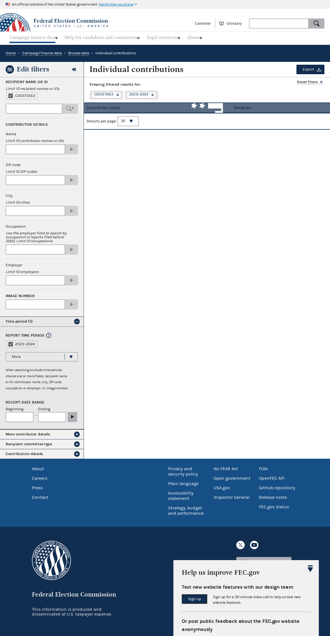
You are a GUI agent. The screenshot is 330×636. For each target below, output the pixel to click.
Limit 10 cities (18, 201)
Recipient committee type (29, 442)
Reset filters (307, 80)
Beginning (14, 408)
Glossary (234, 23)
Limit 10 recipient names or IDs (32, 87)
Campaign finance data (42, 51)
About (38, 467)
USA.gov (222, 486)
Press (37, 486)
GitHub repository (277, 486)
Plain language (183, 481)
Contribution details (24, 452)
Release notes (273, 495)
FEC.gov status (274, 505)
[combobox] (279, 23)
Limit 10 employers (22, 270)
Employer (14, 263)
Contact (40, 495)
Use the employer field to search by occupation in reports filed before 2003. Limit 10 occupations (36, 235)
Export (308, 68)
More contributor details (28, 432)
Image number (20, 294)
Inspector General (231, 495)
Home (11, 51)
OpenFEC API (271, 476)
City (9, 194)
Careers (39, 476)
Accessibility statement (181, 494)
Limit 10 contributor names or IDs (35, 139)
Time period (19, 319)
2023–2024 (25, 342)
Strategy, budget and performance (186, 509)
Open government (232, 476)
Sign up (194, 599)
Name (11, 132)
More (16, 355)
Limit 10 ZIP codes (21, 170)
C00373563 (25, 94)
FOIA (263, 467)
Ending (44, 408)
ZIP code (13, 163)
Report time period (25, 334)
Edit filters (33, 67)
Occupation (16, 225)
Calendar (203, 23)
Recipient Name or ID (27, 80)
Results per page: (113, 123)
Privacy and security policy (183, 470)
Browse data (78, 51)
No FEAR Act (226, 467)
